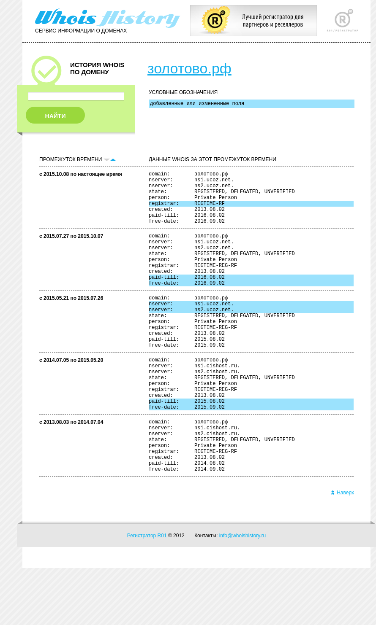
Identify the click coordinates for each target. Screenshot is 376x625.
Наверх (342, 549)
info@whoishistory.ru (242, 592)
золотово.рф (189, 68)
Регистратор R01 (147, 592)
